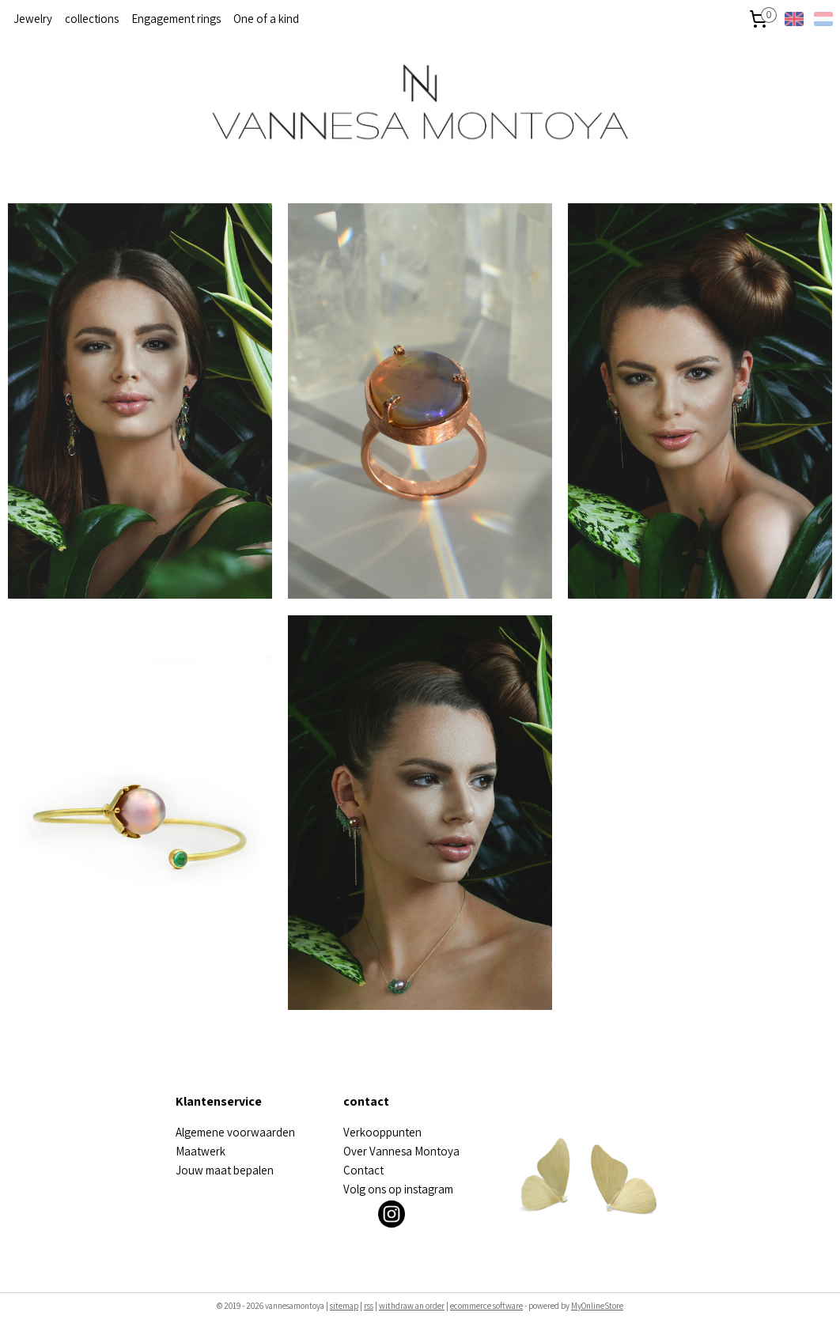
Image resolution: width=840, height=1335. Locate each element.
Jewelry (32, 18)
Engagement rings (176, 18)
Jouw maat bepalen (225, 1170)
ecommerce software (486, 1305)
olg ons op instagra (397, 1189)
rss (368, 1305)
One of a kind (266, 18)
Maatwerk (200, 1151)
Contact (363, 1170)
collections (92, 18)
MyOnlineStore (597, 1305)
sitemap (344, 1305)
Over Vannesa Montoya (401, 1151)
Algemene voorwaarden (235, 1132)
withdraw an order (412, 1305)
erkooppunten (386, 1132)
